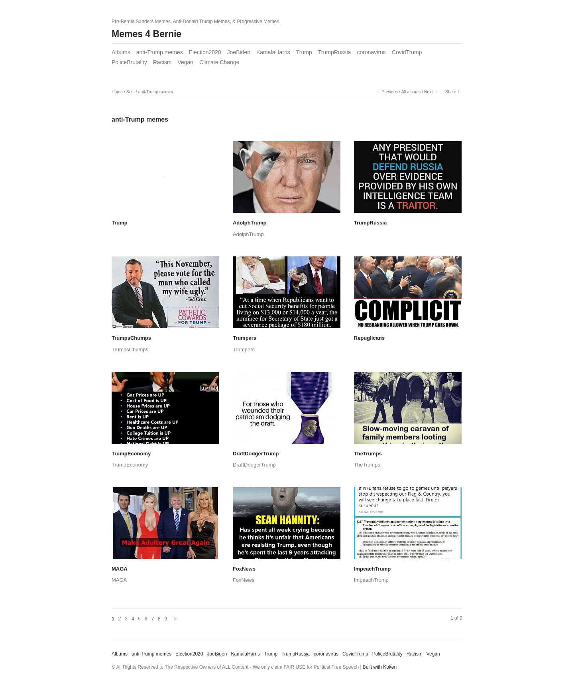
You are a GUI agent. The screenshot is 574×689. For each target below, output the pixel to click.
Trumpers (244, 338)
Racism (162, 62)
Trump (304, 52)
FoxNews (244, 569)
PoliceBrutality (129, 62)
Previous (389, 91)
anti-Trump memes (159, 52)
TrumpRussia (334, 52)
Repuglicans (369, 338)
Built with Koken (380, 667)
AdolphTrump (250, 223)
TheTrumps (368, 454)
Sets (130, 91)
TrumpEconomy (131, 454)
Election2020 (205, 52)
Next (428, 91)
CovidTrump (407, 52)
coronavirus (371, 52)
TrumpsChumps (131, 338)
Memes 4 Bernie (146, 34)
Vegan (185, 62)
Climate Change (219, 62)
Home (117, 91)
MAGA (120, 569)
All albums (411, 91)
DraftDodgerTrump (256, 454)
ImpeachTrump (372, 569)
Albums (121, 52)
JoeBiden (238, 52)
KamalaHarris (273, 52)
